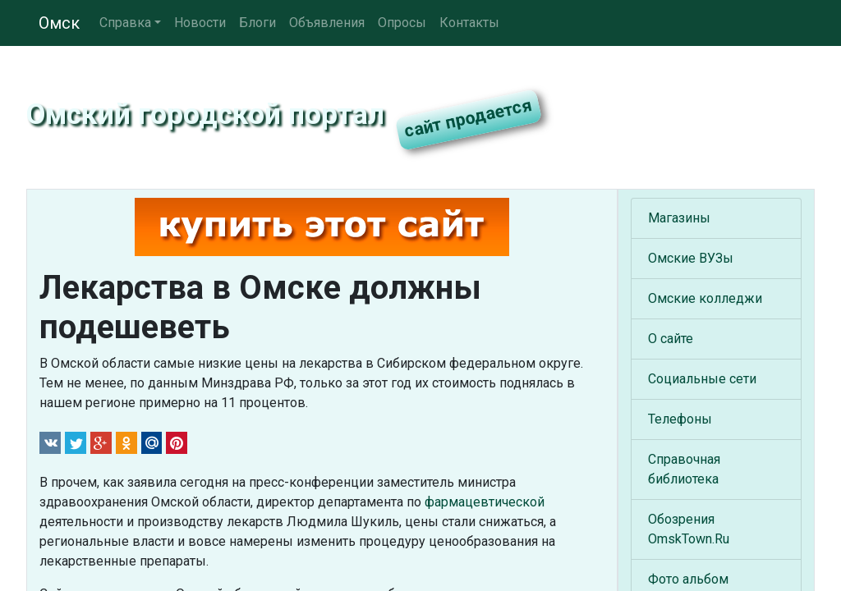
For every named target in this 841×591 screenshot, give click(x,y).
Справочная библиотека (684, 469)
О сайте (670, 338)
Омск (59, 23)
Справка (125, 22)
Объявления (327, 22)
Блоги (257, 22)
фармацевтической (485, 502)
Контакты (469, 22)
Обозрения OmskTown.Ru (688, 529)
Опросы (402, 22)
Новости (200, 22)
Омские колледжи (705, 298)
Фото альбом (688, 579)
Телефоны (680, 419)
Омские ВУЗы (690, 258)
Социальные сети (702, 379)
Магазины (679, 218)
